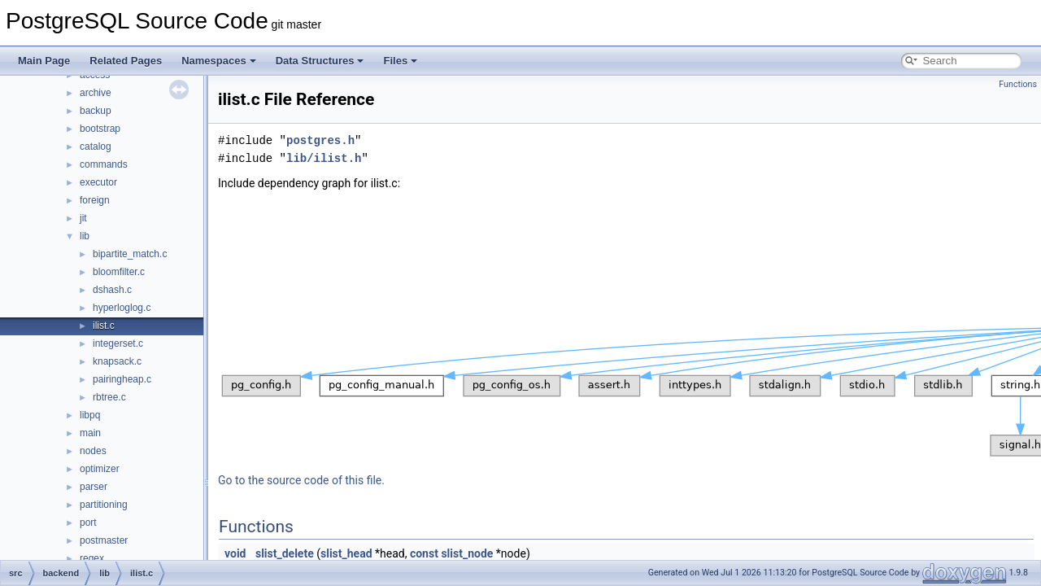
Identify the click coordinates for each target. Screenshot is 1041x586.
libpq (90, 415)
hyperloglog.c (121, 307)
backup (95, 110)
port (88, 522)
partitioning (104, 504)
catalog (95, 146)
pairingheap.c (122, 379)
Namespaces (218, 61)
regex (92, 558)
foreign (95, 200)
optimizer (100, 468)
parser (93, 486)
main (90, 433)
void (235, 553)
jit (83, 218)
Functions (1018, 84)
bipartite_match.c (130, 254)
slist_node (467, 553)
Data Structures (320, 61)
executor (98, 182)
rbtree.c (109, 397)
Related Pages (125, 61)
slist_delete (284, 553)
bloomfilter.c (119, 272)
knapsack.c (117, 361)
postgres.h (320, 140)
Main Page (44, 61)
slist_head (346, 553)
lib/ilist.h (323, 158)
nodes (93, 451)
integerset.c (118, 343)
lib (84, 236)
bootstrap (100, 128)
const (424, 553)
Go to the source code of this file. (301, 480)
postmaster (104, 540)
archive (95, 92)
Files (400, 61)
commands (104, 164)
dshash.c (112, 289)
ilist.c (104, 325)
